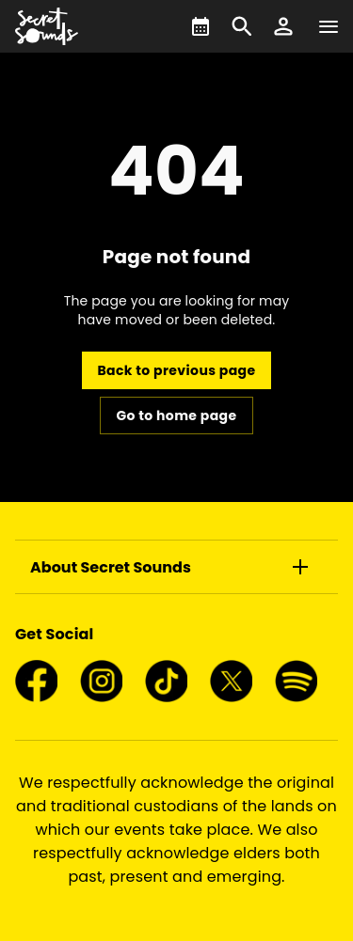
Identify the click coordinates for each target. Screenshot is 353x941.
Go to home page (176, 415)
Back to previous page (176, 370)
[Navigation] (328, 26)
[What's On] (200, 26)
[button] (283, 26)
